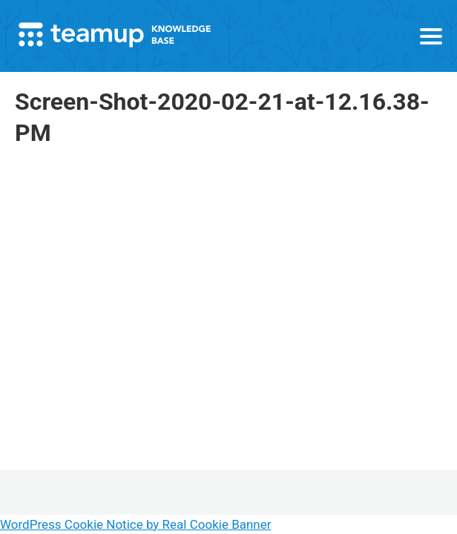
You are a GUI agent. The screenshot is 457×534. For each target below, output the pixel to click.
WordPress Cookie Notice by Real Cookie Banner (136, 524)
